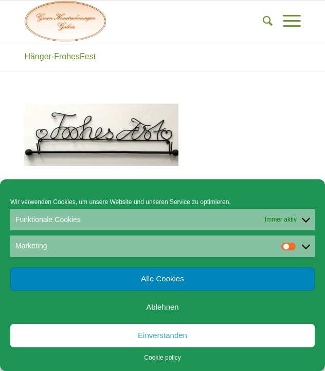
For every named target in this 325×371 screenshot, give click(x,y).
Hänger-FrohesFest (60, 56)
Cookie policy (162, 357)
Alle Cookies (162, 278)
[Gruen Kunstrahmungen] (134, 21)
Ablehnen (162, 306)
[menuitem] (262, 21)
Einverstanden (162, 335)
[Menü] (287, 21)
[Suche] (262, 21)
